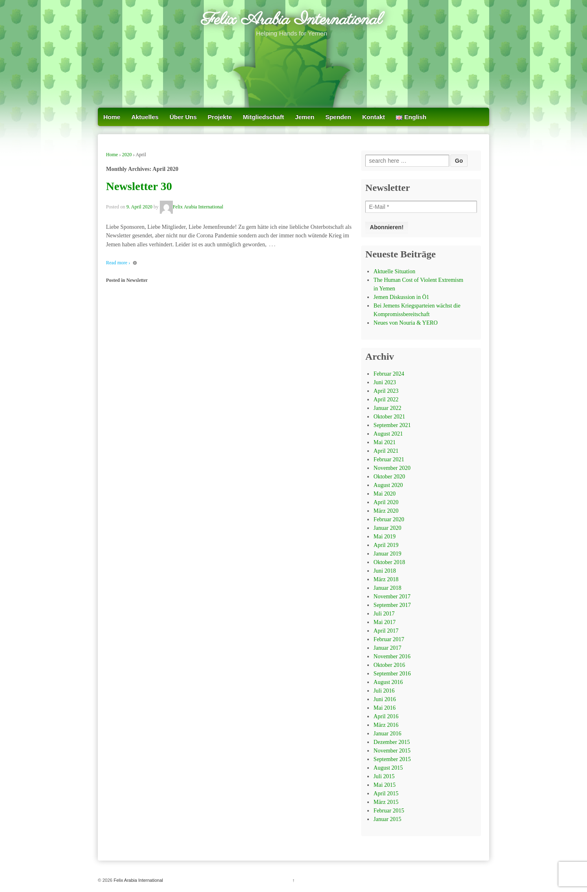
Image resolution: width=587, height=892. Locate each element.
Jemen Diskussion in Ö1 (401, 297)
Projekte (220, 116)
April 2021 (385, 451)
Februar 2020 (388, 519)
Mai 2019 (384, 536)
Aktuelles (145, 116)
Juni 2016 (384, 699)
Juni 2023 (384, 382)
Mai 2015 (384, 785)
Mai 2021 (384, 442)
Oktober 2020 (389, 477)
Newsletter (137, 280)
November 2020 (391, 468)
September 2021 (391, 425)
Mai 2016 (384, 708)
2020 (127, 154)
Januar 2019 (387, 554)
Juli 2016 (384, 691)
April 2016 (385, 716)
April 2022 (385, 399)
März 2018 (385, 579)
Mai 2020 (384, 494)
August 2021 (388, 434)
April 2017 (385, 631)
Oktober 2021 (389, 417)
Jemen (305, 116)
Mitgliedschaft (263, 116)
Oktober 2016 (389, 665)
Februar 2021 (388, 459)
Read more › (118, 263)
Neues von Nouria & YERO (405, 323)
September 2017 (391, 605)
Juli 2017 (384, 614)
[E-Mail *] (421, 207)
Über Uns (183, 116)
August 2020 (388, 485)
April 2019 (385, 545)
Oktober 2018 (389, 562)
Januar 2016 (387, 733)
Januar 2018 (387, 588)
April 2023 (385, 391)
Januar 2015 (387, 819)
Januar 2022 (387, 408)
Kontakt (373, 116)
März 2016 (385, 725)
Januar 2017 (387, 648)
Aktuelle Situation (394, 271)
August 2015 (388, 768)
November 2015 (391, 751)
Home (112, 116)
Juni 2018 (384, 571)
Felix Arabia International (291, 20)
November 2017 (391, 596)
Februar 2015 (388, 811)
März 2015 (385, 802)
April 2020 (385, 502)
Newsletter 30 (139, 186)
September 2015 (391, 759)
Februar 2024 (388, 374)
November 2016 (391, 656)
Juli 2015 (384, 776)
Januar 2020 (387, 528)
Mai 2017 (384, 622)
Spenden (338, 116)
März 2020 (385, 511)
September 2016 (391, 674)
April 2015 (385, 793)
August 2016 (388, 682)
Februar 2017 (388, 639)
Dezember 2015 (391, 742)
